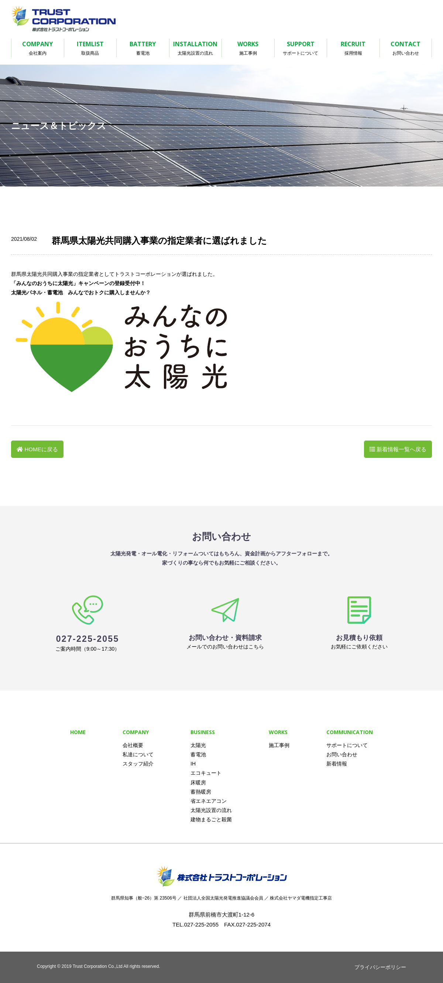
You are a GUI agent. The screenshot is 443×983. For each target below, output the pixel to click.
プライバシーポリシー (380, 967)
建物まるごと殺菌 (211, 819)
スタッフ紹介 (138, 764)
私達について (138, 754)
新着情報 (336, 764)
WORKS (248, 48)
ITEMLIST (90, 48)
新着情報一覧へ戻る (401, 449)
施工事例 (279, 745)
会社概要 (133, 745)
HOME (78, 732)
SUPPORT (300, 48)
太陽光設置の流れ (211, 810)
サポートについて (347, 745)
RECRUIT (353, 48)
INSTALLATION (195, 48)
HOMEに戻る (41, 449)
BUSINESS (202, 732)
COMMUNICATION (349, 732)
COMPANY (37, 48)
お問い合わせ (341, 754)
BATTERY (142, 48)
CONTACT (406, 48)
